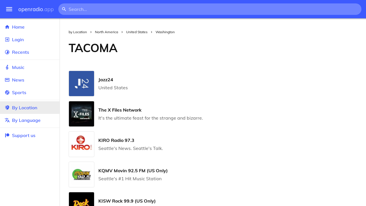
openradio (36, 9)
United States (137, 32)
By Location (29, 107)
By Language (29, 120)
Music (29, 67)
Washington (165, 32)
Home (29, 27)
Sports (29, 92)
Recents (29, 52)
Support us (20, 135)
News (29, 80)
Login (29, 39)
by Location (78, 32)
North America (106, 32)
